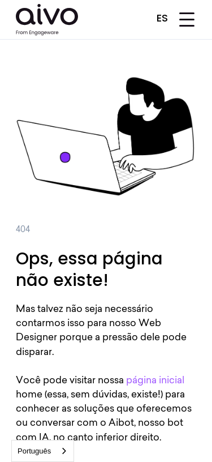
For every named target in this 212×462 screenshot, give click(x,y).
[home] (47, 19)
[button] (164, 17)
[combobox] (42, 451)
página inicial (155, 381)
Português (34, 451)
